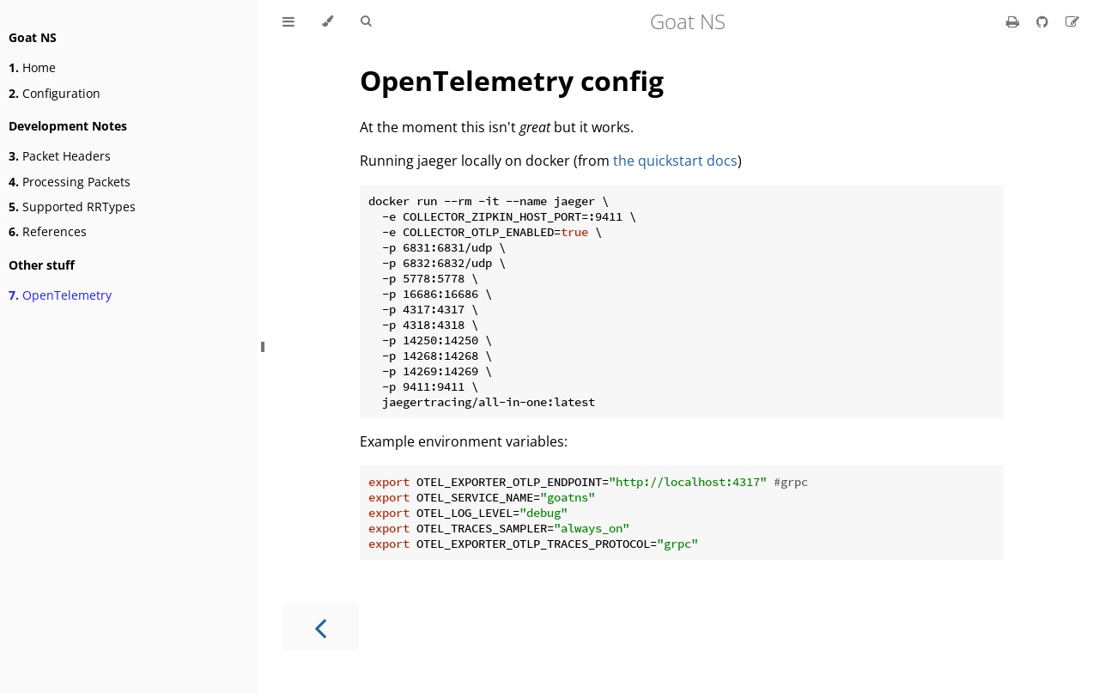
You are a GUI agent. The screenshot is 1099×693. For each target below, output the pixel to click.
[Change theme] (327, 21)
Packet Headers (60, 156)
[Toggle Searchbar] (366, 21)
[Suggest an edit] (1072, 21)
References (48, 231)
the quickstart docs (675, 160)
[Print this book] (1014, 21)
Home (32, 67)
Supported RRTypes (72, 206)
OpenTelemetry (60, 295)
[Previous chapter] (320, 626)
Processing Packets (70, 181)
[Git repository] (1044, 21)
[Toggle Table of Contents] (288, 21)
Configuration (54, 93)
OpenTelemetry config (512, 80)
